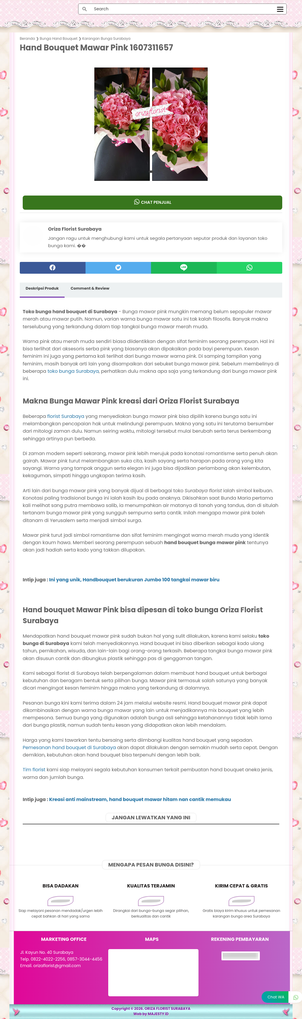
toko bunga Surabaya (73, 371)
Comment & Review (89, 288)
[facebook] (53, 268)
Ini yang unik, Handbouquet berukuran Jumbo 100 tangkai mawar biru (134, 579)
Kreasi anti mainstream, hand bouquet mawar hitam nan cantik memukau (140, 799)
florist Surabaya (65, 416)
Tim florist (34, 769)
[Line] (184, 268)
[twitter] (118, 268)
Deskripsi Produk (42, 288)
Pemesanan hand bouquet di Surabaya (69, 747)
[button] (151, 172)
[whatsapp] (250, 268)
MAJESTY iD (158, 1013)
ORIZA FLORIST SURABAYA (168, 1008)
